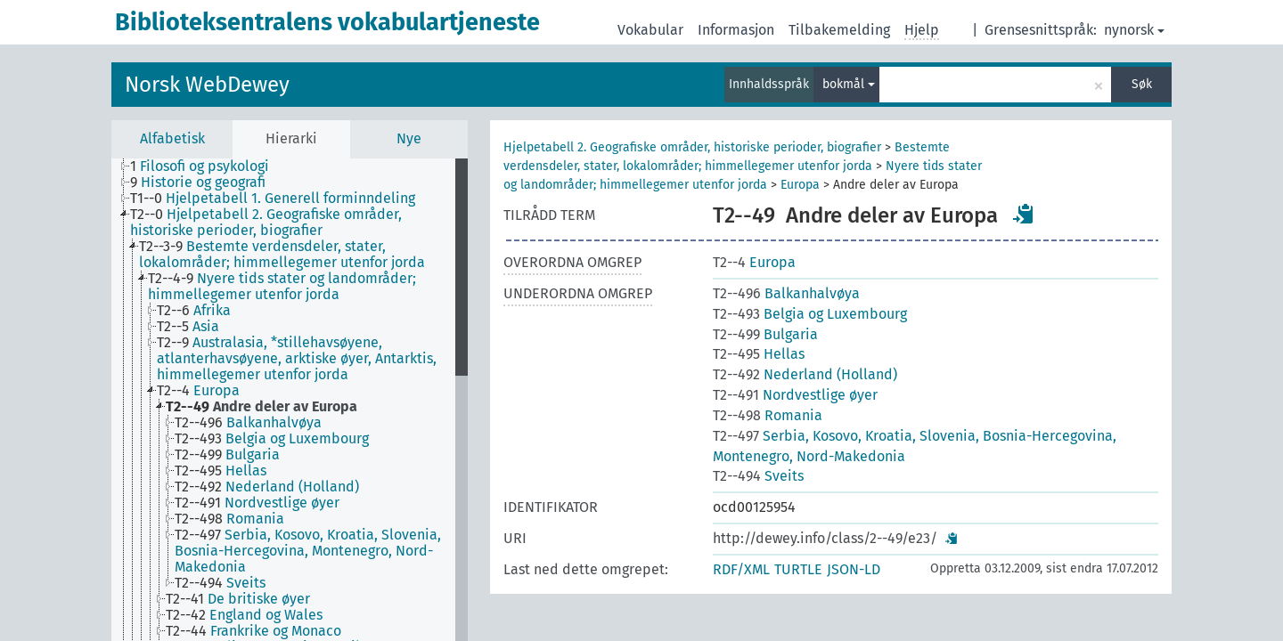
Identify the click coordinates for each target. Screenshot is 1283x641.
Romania (767, 415)
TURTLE (798, 569)
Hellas (759, 353)
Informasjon (736, 29)
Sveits (758, 475)
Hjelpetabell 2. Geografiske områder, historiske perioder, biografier (692, 147)
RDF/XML (741, 569)
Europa (800, 184)
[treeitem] (207, 166)
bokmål (848, 84)
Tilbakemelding (839, 29)
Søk (1142, 84)
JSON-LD (853, 569)
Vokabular (650, 29)
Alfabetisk (172, 138)
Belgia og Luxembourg (810, 313)
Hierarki (291, 138)
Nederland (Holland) (805, 374)
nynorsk (1134, 29)
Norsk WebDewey (207, 84)
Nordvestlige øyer (795, 394)
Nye (408, 138)
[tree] (289, 399)
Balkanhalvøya (786, 293)
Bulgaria (765, 334)
